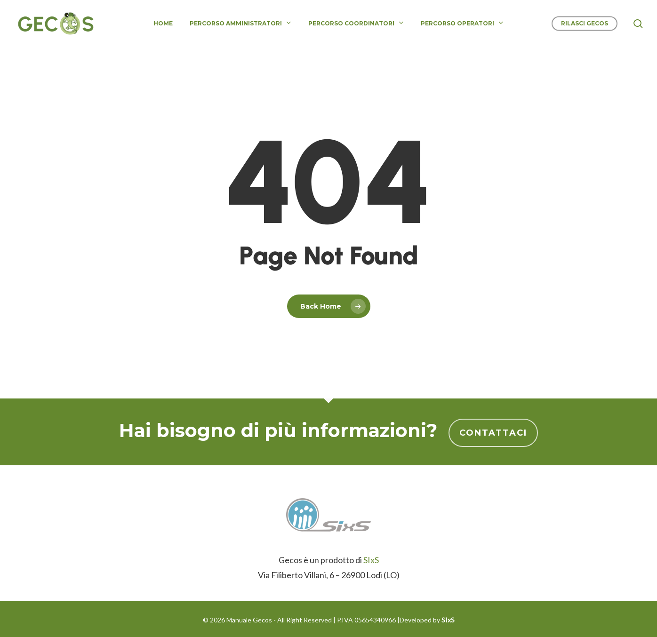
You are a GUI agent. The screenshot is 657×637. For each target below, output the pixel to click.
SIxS (371, 560)
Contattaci (493, 433)
